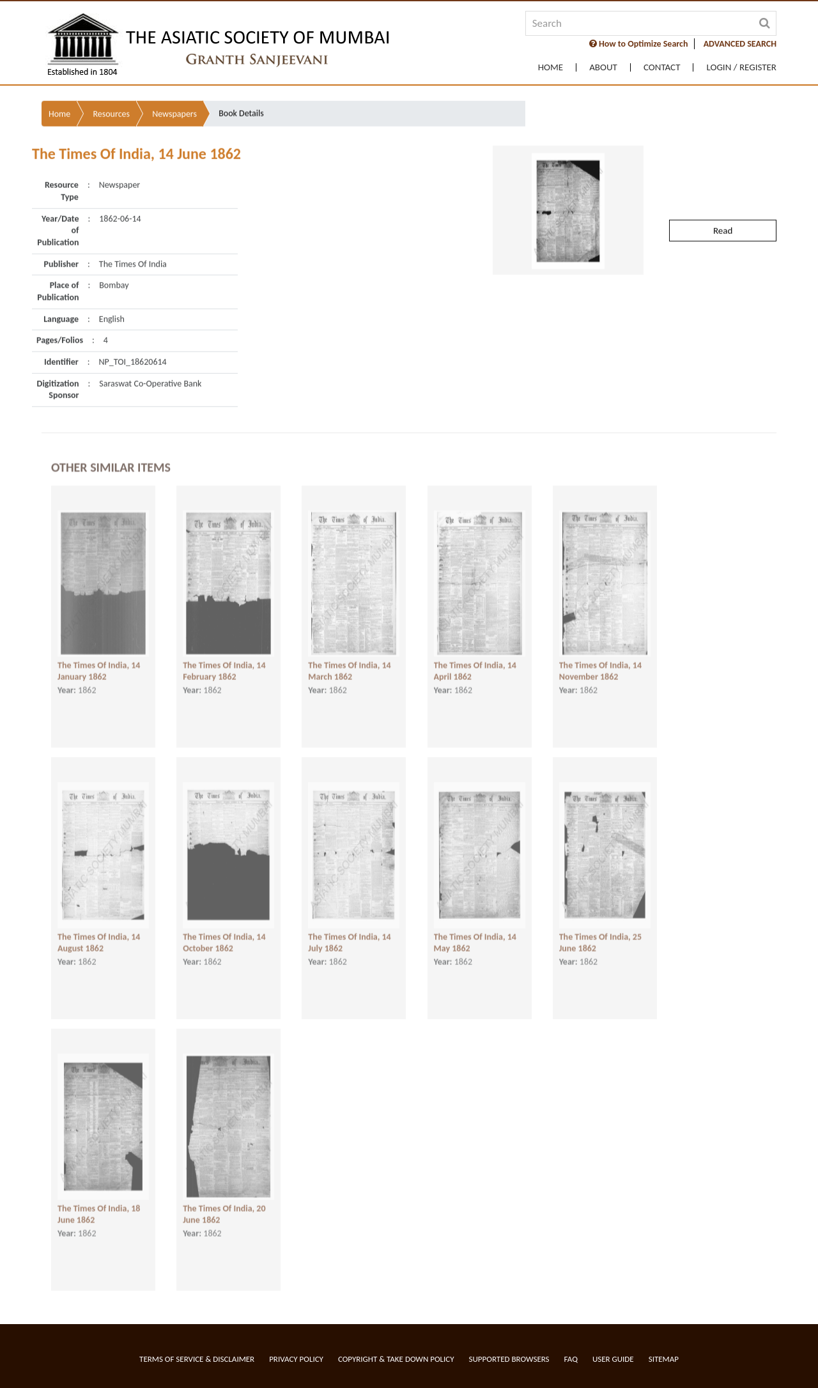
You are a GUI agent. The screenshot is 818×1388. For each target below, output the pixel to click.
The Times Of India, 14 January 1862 (99, 659)
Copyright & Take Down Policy (396, 1359)
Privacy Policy (296, 1359)
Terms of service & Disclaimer (196, 1359)
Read (722, 196)
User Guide (613, 1359)
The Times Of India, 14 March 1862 (349, 659)
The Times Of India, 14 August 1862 (99, 931)
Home (550, 67)
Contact (662, 67)
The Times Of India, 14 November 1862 (600, 659)
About (603, 67)
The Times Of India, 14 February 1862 (224, 659)
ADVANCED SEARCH (740, 43)
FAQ (571, 1359)
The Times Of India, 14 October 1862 (224, 931)
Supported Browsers (509, 1359)
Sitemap (664, 1359)
